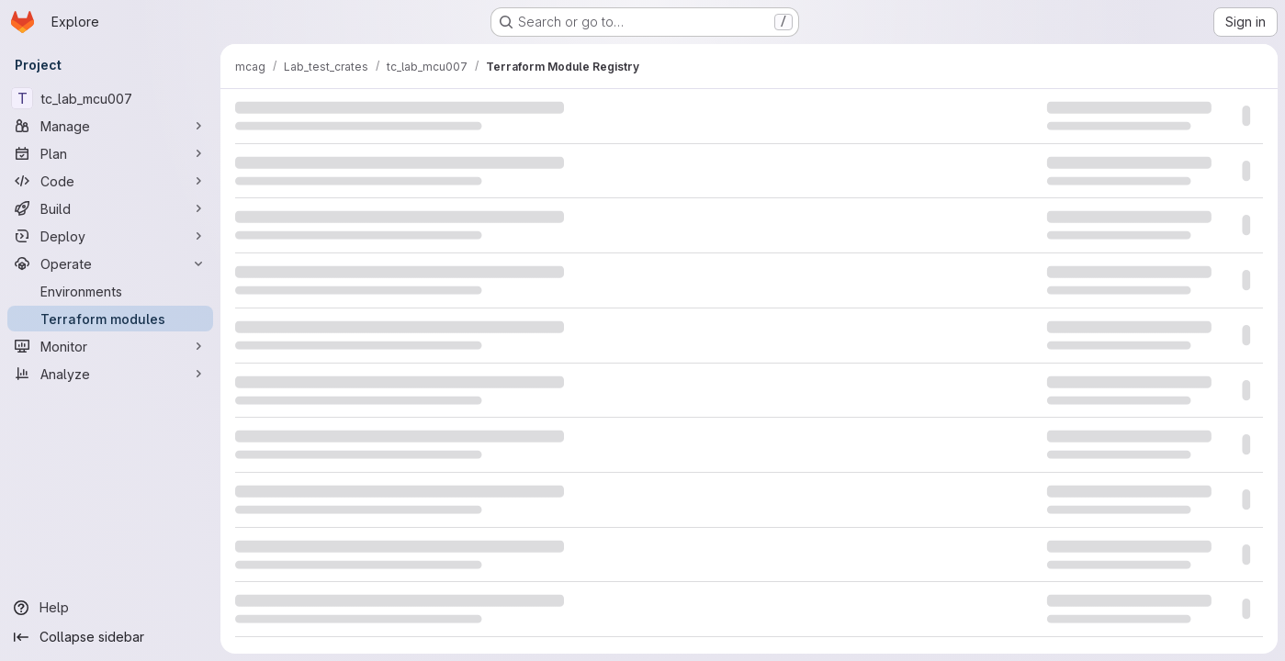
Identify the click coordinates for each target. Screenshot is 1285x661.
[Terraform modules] (110, 318)
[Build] (110, 208)
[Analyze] (110, 374)
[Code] (110, 181)
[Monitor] (110, 346)
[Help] (110, 608)
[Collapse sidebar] (110, 637)
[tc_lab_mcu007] (110, 98)
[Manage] (110, 126)
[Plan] (110, 153)
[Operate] (110, 263)
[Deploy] (110, 236)
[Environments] (110, 291)
